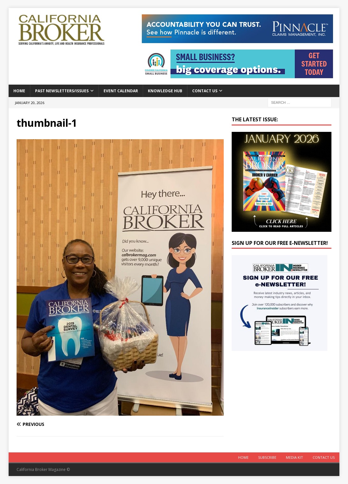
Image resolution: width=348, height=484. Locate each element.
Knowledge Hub (165, 91)
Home (19, 91)
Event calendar (121, 91)
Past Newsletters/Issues (62, 91)
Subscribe (267, 457)
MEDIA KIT (294, 457)
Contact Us (204, 91)
